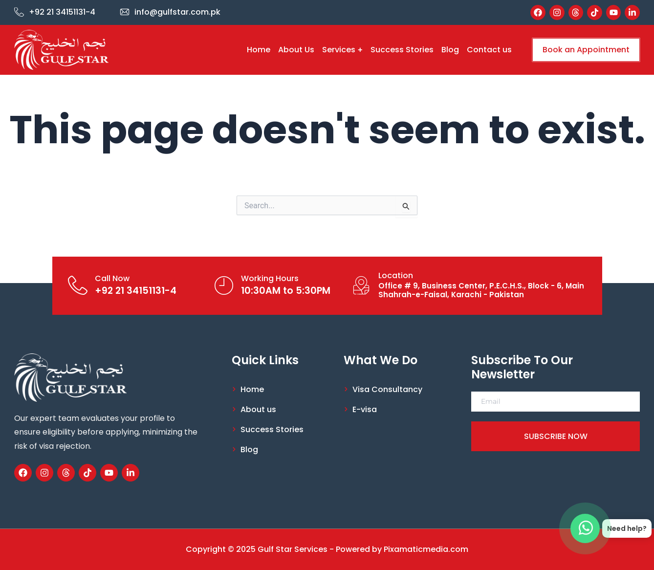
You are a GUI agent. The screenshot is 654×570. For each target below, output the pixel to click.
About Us (296, 49)
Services (342, 49)
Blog (450, 49)
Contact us (489, 49)
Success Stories (402, 49)
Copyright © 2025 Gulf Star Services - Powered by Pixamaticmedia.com (327, 549)
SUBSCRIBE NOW (556, 436)
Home (258, 49)
